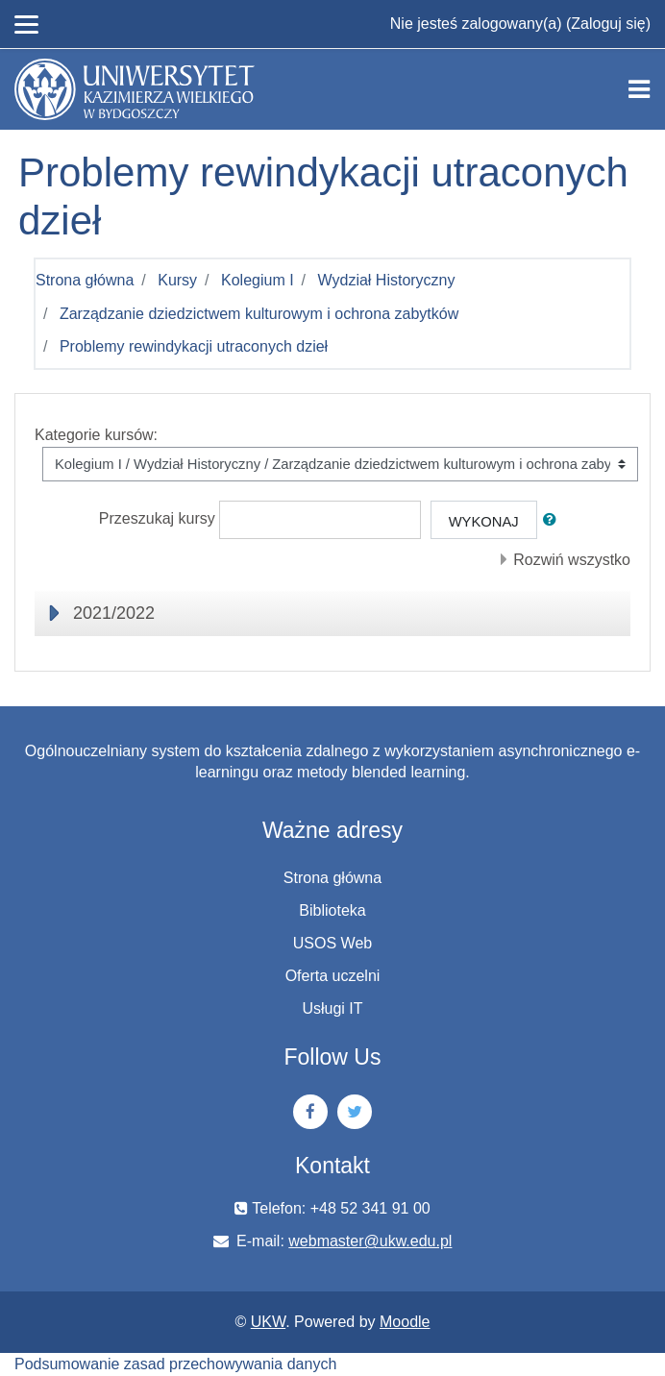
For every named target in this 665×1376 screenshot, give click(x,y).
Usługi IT (332, 1008)
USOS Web (332, 943)
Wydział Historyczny (387, 280)
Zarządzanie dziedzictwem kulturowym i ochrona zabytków (259, 314)
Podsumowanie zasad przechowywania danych (175, 1364)
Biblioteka (332, 910)
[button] (553, 519)
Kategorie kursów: (96, 435)
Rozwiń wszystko (571, 560)
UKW (268, 1322)
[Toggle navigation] (639, 89)
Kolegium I (257, 280)
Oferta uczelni (333, 976)
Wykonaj (484, 521)
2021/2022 (114, 613)
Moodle (405, 1322)
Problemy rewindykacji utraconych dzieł (194, 346)
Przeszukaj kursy (157, 518)
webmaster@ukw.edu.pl (370, 1241)
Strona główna (85, 280)
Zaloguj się (608, 23)
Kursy (177, 280)
